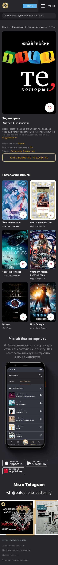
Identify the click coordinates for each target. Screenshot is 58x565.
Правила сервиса (10, 555)
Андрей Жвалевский (15, 123)
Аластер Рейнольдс (11, 276)
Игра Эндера (37, 324)
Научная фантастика (37, 27)
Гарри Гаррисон (37, 226)
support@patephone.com (13, 545)
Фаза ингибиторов (11, 272)
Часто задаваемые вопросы (15, 560)
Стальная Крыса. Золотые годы (39, 273)
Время (21, 143)
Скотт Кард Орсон (38, 328)
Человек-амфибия (11, 222)
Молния (6, 324)
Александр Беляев (10, 226)
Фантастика (17, 27)
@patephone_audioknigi (29, 492)
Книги (5, 27)
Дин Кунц (6, 328)
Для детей (16, 151)
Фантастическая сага (41, 222)
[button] (30, 6)
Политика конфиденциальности (16, 550)
